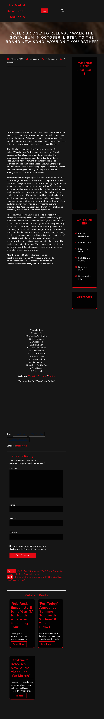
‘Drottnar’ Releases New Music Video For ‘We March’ (20, 668)
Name (12, 505)
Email (12, 518)
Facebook (42, 376)
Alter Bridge (20, 434)
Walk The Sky (37, 434)
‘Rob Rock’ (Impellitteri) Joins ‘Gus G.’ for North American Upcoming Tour (22, 615)
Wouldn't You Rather (18, 439)
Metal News (21, 446)
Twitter (51, 376)
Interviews (83, 249)
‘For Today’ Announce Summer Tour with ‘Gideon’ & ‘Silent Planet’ (48, 615)
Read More (19, 644)
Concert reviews (82, 234)
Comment (14, 468)
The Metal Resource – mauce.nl (17, 11)
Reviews (82, 267)
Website (32, 376)
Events (81, 242)
